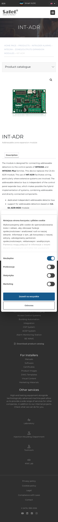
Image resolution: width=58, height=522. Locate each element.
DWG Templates (29, 374)
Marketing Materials (29, 382)
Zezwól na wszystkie (29, 296)
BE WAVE (29, 338)
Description (12, 155)
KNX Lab (29, 463)
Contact (29, 500)
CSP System (29, 327)
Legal (29, 490)
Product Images (29, 371)
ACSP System (29, 331)
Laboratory (29, 423)
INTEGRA (8, 49)
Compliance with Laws (29, 495)
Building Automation (29, 319)
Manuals (29, 359)
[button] (52, 12)
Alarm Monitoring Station (29, 335)
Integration (29, 323)
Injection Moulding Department (29, 436)
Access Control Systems (29, 315)
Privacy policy (29, 481)
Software (29, 363)
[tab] (12, 155)
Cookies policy (29, 485)
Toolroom (29, 450)
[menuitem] (53, 3)
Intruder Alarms (41, 45)
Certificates (29, 367)
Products (24, 45)
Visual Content (29, 378)
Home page (10, 45)
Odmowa (29, 305)
